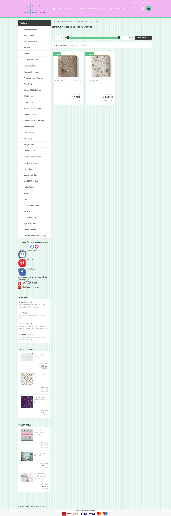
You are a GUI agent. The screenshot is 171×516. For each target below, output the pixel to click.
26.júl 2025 (23, 312)
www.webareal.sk (40, 506)
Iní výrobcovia (68, 21)
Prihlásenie (136, 2)
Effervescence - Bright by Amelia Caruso (40, 399)
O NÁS (60, 8)
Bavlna (60, 21)
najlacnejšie (74, 45)
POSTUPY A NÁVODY (117, 8)
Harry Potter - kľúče (98, 80)
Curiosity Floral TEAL (39, 375)
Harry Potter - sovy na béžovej (68, 80)
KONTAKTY (103, 8)
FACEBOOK (27, 268)
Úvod (55, 21)
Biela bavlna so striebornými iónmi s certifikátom (40, 476)
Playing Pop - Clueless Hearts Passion (39, 432)
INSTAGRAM (27, 250)
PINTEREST (27, 259)
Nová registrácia (146, 2)
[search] (142, 8)
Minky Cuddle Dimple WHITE (39, 355)
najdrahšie (84, 45)
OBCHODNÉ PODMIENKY (88, 8)
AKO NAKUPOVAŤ (71, 8)
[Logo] (34, 9)
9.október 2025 (25, 302)
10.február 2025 (25, 323)
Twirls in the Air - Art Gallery (40, 454)
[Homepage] (53, 8)
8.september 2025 (26, 334)
